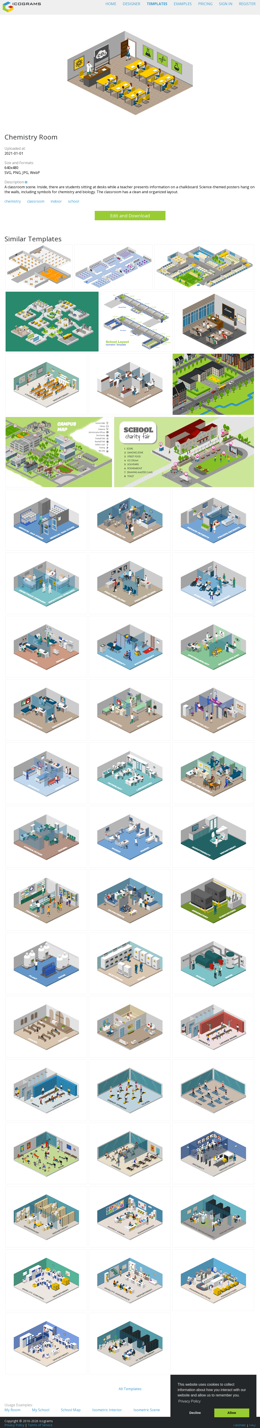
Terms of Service (40, 1425)
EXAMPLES (183, 3)
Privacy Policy (14, 1425)
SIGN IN (225, 3)
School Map (71, 1409)
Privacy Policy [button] (189, 1401)
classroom (35, 201)
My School (40, 1409)
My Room (12, 1409)
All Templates (130, 1388)
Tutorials (239, 1425)
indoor (56, 201)
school (73, 201)
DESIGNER (131, 3)
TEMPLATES (157, 3)
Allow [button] (232, 1413)
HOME (110, 3)
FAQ (252, 1425)
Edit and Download (130, 216)
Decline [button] (195, 1413)
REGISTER (247, 3)
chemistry (12, 201)
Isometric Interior (107, 1409)
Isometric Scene (146, 1409)
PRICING (205, 3)
